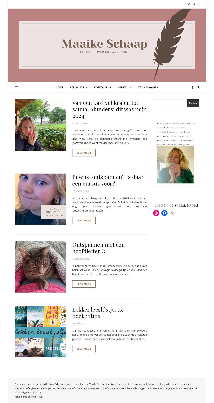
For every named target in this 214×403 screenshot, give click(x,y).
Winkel (123, 87)
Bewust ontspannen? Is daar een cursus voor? (107, 180)
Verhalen (77, 87)
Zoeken (193, 103)
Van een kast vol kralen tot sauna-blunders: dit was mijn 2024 (109, 109)
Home (60, 87)
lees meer (84, 152)
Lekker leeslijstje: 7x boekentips (97, 312)
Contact (101, 87)
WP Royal (38, 396)
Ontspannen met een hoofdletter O (98, 248)
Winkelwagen (148, 87)
